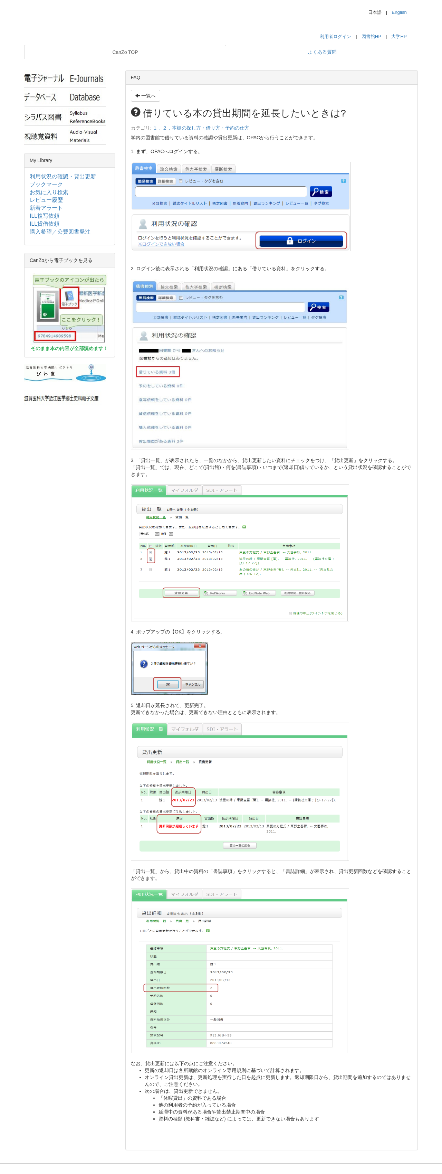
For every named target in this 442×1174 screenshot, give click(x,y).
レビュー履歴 (46, 200)
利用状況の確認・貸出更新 (63, 176)
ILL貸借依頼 (44, 224)
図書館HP (371, 36)
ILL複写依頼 (44, 216)
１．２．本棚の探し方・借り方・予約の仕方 (201, 128)
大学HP (399, 36)
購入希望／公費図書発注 (60, 232)
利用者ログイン (335, 36)
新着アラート (46, 208)
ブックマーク (46, 184)
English (399, 12)
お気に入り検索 (49, 192)
